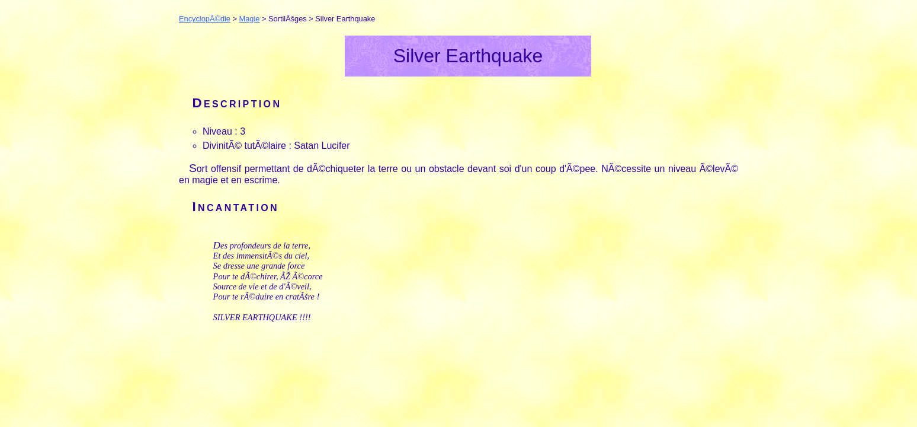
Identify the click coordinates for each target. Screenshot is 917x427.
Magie (249, 18)
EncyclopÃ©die (204, 18)
